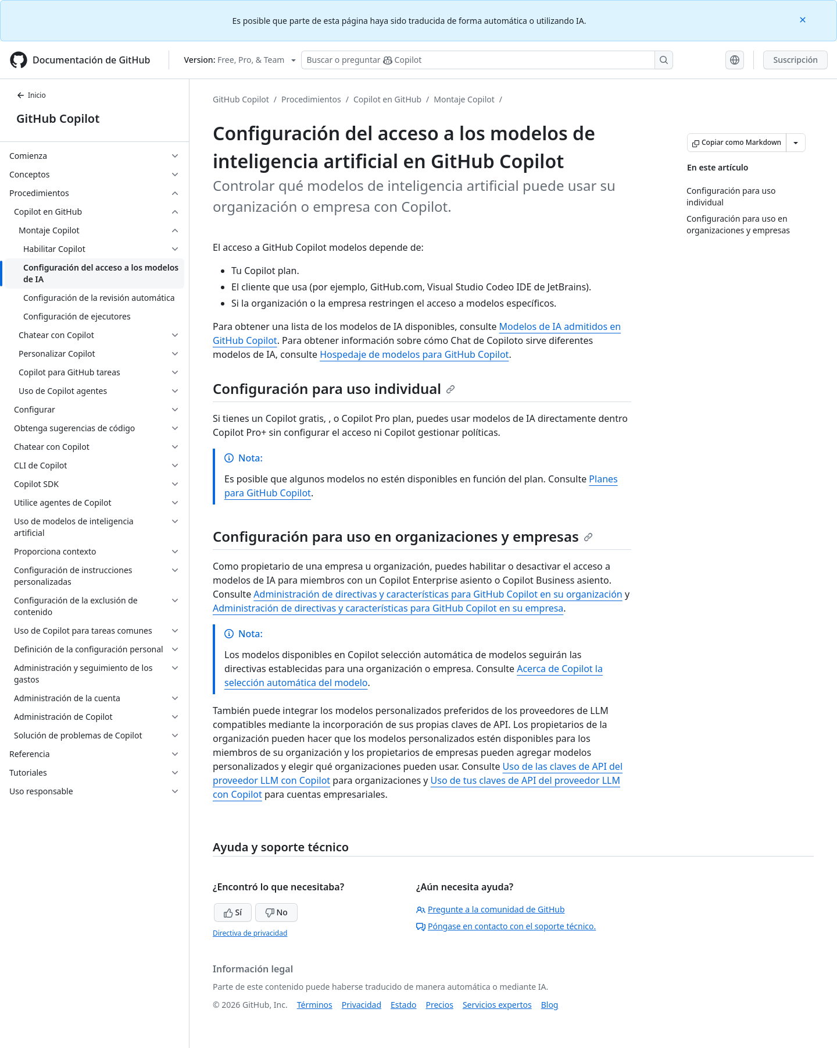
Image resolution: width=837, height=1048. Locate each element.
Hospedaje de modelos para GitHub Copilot (414, 354)
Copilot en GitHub (387, 99)
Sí (233, 912)
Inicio (31, 95)
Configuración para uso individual (334, 388)
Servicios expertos (497, 1004)
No (276, 912)
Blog (550, 1004)
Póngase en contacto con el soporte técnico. (506, 926)
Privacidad (361, 1004)
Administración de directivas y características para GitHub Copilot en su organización (437, 594)
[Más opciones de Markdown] (796, 142)
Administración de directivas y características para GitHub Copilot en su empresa (388, 608)
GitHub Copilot (57, 118)
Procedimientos (311, 99)
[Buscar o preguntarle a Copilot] (487, 60)
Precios (439, 1004)
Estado (403, 1004)
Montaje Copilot (464, 99)
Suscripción (795, 59)
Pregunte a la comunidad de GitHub (490, 909)
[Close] (804, 19)
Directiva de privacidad (250, 933)
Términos (314, 1004)
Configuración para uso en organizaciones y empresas (403, 536)
